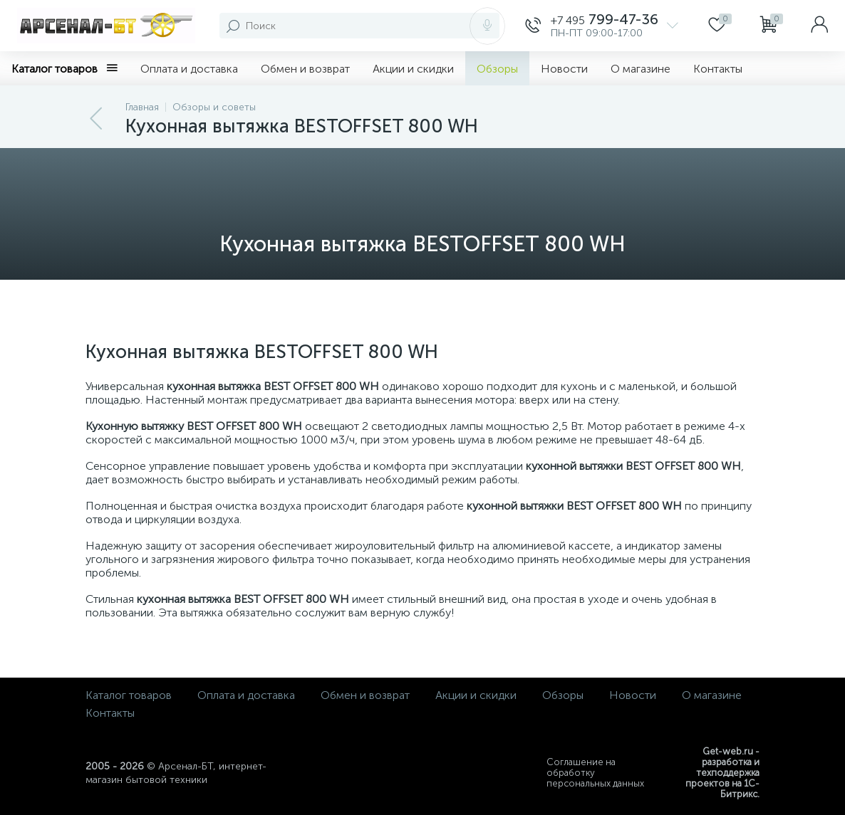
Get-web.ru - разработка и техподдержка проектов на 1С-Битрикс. (722, 772)
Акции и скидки (413, 68)
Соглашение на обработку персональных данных (595, 773)
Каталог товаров (64, 68)
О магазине (640, 68)
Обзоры (497, 68)
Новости (564, 68)
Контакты (717, 68)
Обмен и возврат (305, 68)
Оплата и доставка (189, 68)
